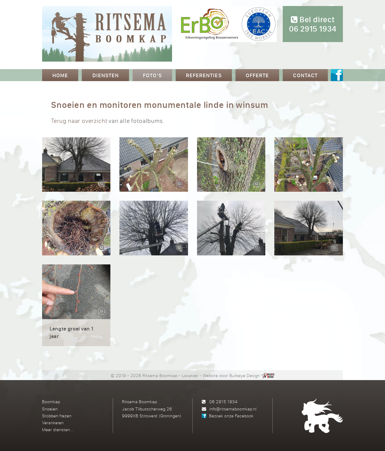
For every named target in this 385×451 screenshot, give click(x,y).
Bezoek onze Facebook (231, 416)
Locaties (190, 375)
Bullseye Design (244, 375)
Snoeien (50, 409)
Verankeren (53, 422)
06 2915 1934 (223, 401)
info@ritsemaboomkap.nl (233, 409)
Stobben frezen (57, 416)
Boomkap (51, 401)
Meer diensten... (58, 429)
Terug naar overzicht (79, 120)
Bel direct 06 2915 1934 (313, 24)
